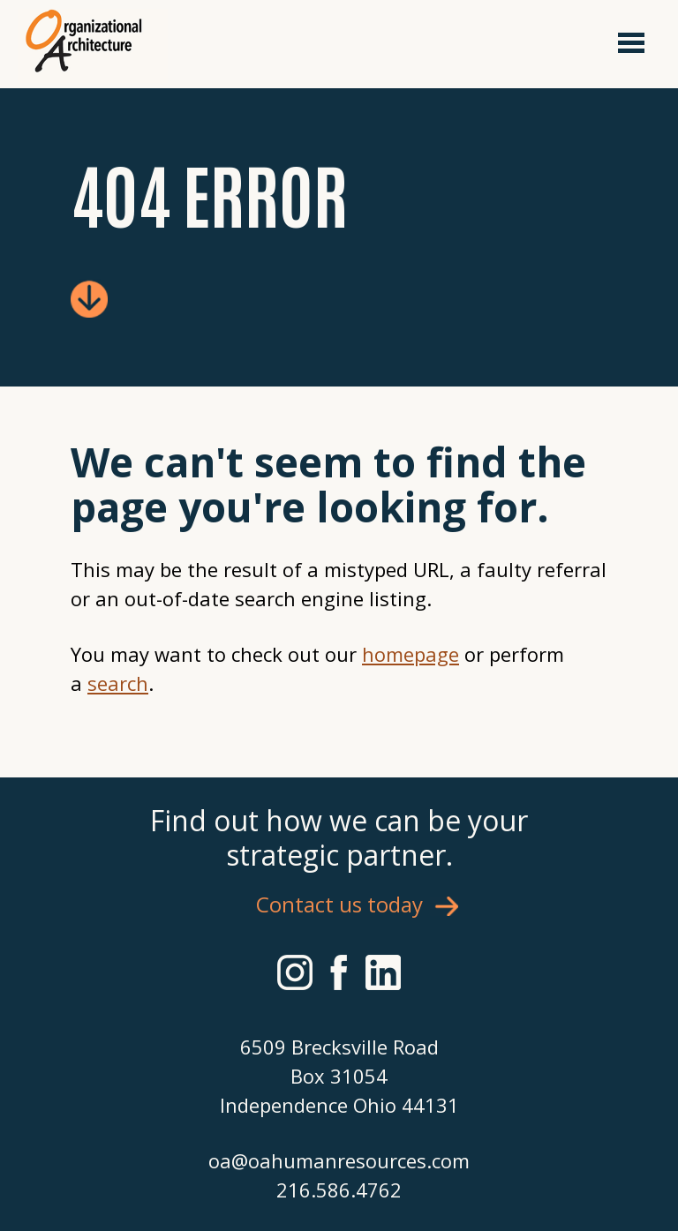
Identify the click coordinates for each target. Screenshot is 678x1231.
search (117, 683)
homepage (410, 654)
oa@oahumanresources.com (339, 1160)
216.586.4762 (339, 1189)
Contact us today (339, 904)
